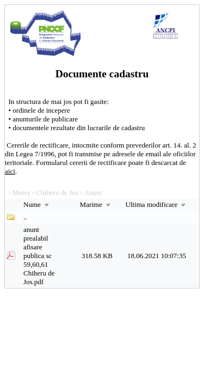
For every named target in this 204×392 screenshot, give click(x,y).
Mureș (21, 192)
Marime (96, 204)
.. (25, 217)
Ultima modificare (157, 204)
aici (10, 171)
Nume (37, 204)
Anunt (93, 192)
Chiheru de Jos (57, 192)
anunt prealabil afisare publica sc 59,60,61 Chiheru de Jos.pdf (38, 255)
